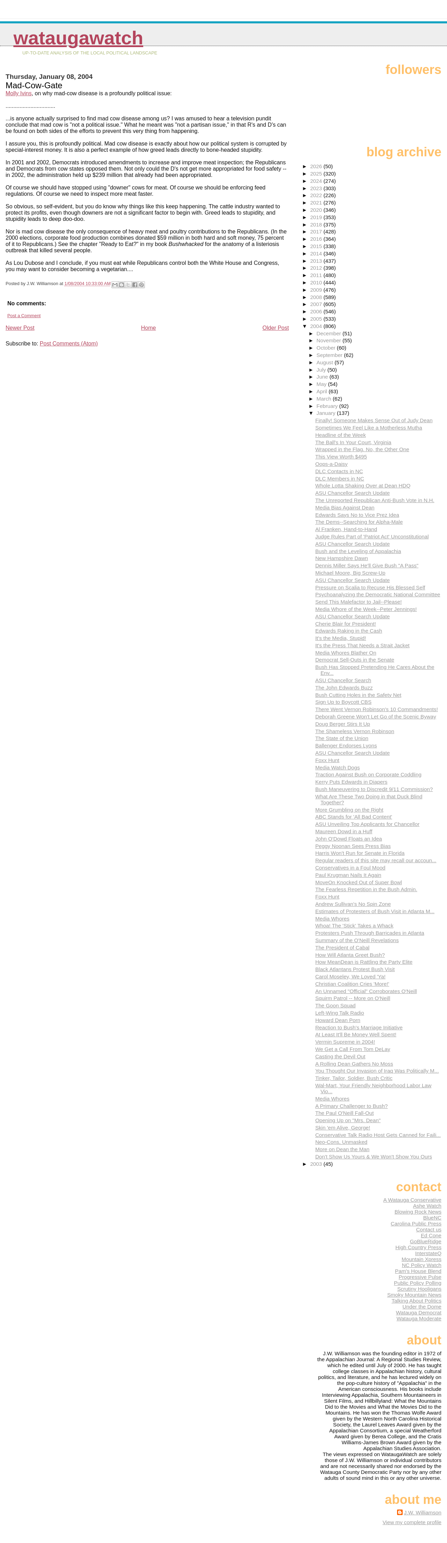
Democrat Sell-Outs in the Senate (354, 660)
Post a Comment (24, 315)
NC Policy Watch (421, 1265)
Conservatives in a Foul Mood (350, 868)
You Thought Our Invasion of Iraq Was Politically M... (377, 1071)
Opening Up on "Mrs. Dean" (348, 1120)
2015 (316, 246)
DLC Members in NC (339, 479)
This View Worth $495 (341, 457)
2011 (316, 275)
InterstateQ (428, 1253)
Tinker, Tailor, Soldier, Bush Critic (354, 1078)
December (329, 333)
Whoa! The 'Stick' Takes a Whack (354, 926)
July (321, 370)
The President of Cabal (342, 948)
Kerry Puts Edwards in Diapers (351, 782)
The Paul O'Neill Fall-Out (344, 1113)
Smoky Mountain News (414, 1295)
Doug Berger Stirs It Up (342, 724)
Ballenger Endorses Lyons (346, 745)
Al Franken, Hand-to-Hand (346, 529)
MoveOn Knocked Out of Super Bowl (358, 882)
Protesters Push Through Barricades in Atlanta (369, 933)
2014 (316, 253)
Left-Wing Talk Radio (339, 1013)
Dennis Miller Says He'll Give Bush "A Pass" (367, 565)
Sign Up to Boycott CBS (343, 702)
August (325, 362)
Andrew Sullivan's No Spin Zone (353, 904)
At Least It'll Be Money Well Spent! (355, 1034)
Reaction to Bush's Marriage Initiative (359, 1027)
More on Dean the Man (342, 1149)
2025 (316, 174)
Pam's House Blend (418, 1271)
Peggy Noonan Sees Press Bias (353, 846)
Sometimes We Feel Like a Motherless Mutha (368, 428)
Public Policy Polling (417, 1283)
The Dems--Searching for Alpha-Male (359, 522)
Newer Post (20, 328)
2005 (316, 319)
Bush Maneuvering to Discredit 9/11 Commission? (374, 789)
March (324, 399)
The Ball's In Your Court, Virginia (353, 442)
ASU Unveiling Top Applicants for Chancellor (367, 824)
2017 (316, 231)
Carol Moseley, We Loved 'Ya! (350, 976)
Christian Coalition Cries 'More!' (352, 984)
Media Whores (332, 919)
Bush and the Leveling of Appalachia (358, 551)
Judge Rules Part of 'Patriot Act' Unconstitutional (372, 536)
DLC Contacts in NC (339, 471)
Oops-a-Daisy (331, 464)
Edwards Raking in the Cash (348, 631)
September (330, 355)
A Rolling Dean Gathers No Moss (354, 1064)
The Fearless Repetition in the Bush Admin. (366, 889)
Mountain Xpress (421, 1259)
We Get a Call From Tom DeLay (352, 1049)
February (327, 406)
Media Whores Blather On (345, 653)
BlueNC (432, 1218)
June (322, 377)
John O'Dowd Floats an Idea (348, 839)
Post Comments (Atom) (69, 343)
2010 (316, 282)
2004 (316, 326)
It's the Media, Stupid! (340, 638)
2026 (316, 166)
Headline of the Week (340, 435)
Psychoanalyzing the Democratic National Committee (377, 594)
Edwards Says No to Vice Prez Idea (357, 515)
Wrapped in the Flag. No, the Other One (362, 449)
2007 (316, 304)
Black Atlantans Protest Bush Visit (355, 969)
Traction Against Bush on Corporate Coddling (368, 774)
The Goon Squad (335, 1005)
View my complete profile (411, 1522)
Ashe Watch (427, 1206)
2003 (316, 1164)
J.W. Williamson (422, 1512)
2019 (316, 217)
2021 (316, 203)
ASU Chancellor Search (343, 680)
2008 (316, 297)
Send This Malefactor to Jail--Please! (358, 602)
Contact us (428, 1229)
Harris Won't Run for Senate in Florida (360, 853)
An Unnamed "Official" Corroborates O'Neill (366, 991)
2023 (316, 188)
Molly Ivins (19, 93)
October (326, 348)
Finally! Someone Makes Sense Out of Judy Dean (374, 420)
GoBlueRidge (425, 1241)
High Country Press (418, 1247)
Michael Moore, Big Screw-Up (350, 573)
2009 (316, 290)
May (322, 384)
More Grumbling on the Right (349, 810)
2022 (316, 195)
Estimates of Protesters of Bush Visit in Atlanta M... (375, 911)
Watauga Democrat (418, 1312)
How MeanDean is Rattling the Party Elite (364, 962)
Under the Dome (422, 1307)
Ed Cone (431, 1235)
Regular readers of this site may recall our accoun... (376, 860)
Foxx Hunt (327, 760)
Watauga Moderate (418, 1318)
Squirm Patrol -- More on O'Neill (352, 998)
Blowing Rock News (418, 1212)
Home (148, 328)
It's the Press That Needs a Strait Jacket (362, 645)
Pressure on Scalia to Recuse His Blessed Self (370, 587)
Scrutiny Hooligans (419, 1289)
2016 (316, 239)
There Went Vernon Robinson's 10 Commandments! (376, 709)
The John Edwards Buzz (344, 688)
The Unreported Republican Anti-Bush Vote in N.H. (374, 500)
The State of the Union (341, 738)
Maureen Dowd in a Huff (344, 831)
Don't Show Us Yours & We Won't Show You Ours (373, 1157)
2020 (316, 210)
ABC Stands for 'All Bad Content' (353, 817)
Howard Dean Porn (337, 1020)
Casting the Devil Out (340, 1056)
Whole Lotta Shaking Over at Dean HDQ (363, 486)
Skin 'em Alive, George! (342, 1128)
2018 (316, 225)
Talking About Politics (416, 1301)
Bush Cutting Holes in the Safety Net (358, 695)
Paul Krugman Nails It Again (348, 875)
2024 (316, 181)
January (326, 413)
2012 (316, 268)
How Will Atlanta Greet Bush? (350, 955)
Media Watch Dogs (337, 767)
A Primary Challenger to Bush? (351, 1106)
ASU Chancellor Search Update (352, 493)
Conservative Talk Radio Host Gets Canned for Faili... (378, 1135)
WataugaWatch (78, 38)
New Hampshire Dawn (341, 558)
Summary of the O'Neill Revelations (357, 940)
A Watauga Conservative (412, 1200)
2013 (316, 261)
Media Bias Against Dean (345, 507)
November (329, 340)
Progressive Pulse (420, 1277)
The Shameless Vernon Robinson (354, 731)
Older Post (276, 328)
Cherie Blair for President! (345, 624)
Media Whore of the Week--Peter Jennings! (366, 609)
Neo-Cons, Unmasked (341, 1142)
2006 (316, 311)
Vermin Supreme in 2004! (345, 1042)
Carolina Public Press (416, 1224)
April (322, 391)
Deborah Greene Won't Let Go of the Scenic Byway (375, 717)
